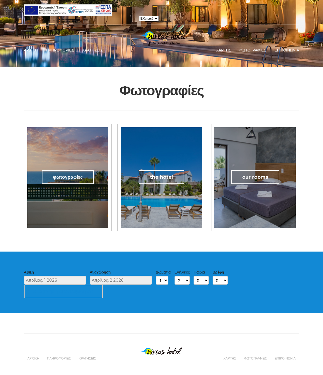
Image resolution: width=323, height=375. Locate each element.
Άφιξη (29, 272)
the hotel (161, 177)
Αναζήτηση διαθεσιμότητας (63, 291)
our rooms (255, 177)
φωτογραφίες (68, 177)
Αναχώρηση (100, 272)
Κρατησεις (92, 50)
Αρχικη (31, 50)
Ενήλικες (182, 272)
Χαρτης (223, 50)
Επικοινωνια (286, 50)
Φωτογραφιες (252, 50)
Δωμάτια (163, 272)
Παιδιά (199, 272)
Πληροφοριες (60, 50)
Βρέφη (218, 272)
